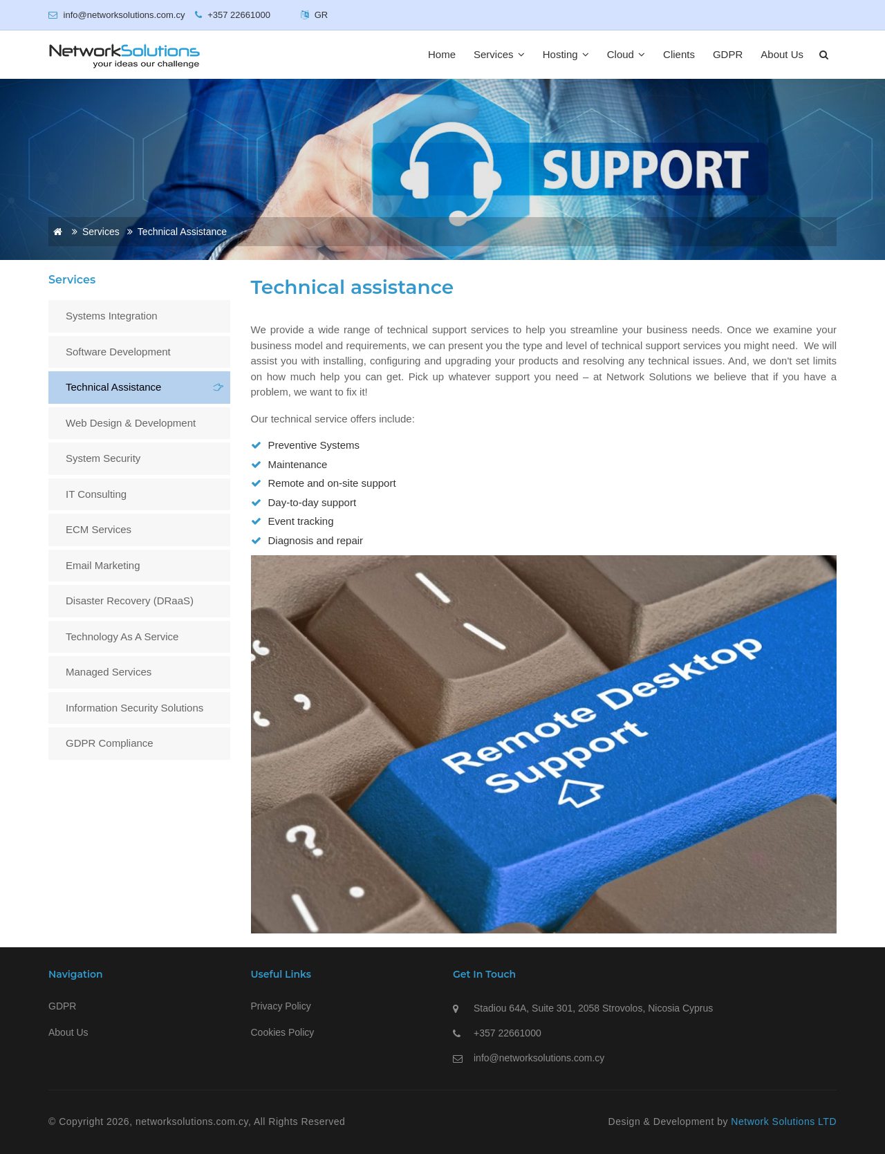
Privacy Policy (281, 1006)
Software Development (118, 351)
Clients (679, 54)
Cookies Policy (283, 1032)
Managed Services (108, 672)
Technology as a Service (122, 636)
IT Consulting (96, 494)
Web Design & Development (131, 423)
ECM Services (98, 529)
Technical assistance (113, 387)
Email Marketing (103, 565)
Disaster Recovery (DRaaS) (130, 600)
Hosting (566, 54)
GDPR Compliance (109, 743)
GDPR (728, 54)
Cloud (626, 54)
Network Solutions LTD (784, 1121)
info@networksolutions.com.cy (539, 1057)
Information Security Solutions (134, 708)
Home (442, 54)
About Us (782, 54)
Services (499, 54)
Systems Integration (112, 316)
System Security (103, 458)
